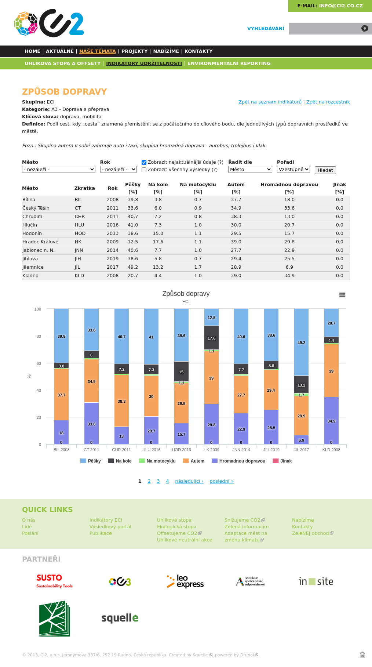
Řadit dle (240, 162)
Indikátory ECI (106, 520)
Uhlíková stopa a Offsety (63, 63)
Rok (105, 162)
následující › (189, 481)
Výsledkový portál (110, 526)
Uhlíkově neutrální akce (184, 540)
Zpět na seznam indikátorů (270, 102)
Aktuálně (60, 51)
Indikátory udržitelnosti (144, 63)
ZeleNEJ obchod (310, 533)
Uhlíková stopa (174, 520)
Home (32, 51)
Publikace (101, 533)
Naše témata (97, 51)
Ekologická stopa (177, 526)
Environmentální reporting (228, 63)
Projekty (134, 51)
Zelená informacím (247, 526)
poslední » (222, 481)
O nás (29, 520)
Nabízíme (166, 51)
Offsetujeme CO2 (177, 533)
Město (30, 162)
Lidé (27, 526)
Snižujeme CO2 (242, 520)
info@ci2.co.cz (341, 5)
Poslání (30, 533)
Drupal (247, 655)
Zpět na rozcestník (328, 102)
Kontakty (198, 51)
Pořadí (285, 162)
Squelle (200, 655)
